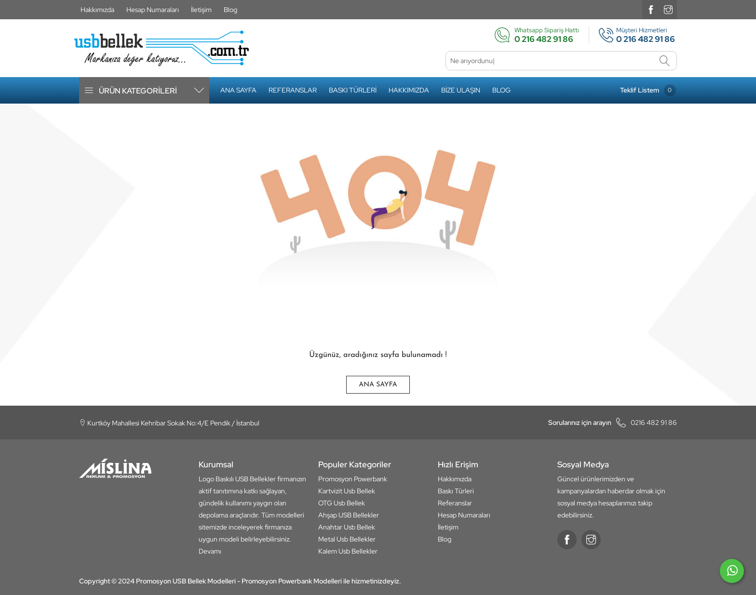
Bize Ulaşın (460, 90)
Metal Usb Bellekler (347, 539)
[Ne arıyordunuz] (561, 60)
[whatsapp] (732, 574)
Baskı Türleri (353, 90)
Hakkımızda (97, 9)
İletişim (201, 9)
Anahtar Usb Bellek (346, 527)
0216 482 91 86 (612, 422)
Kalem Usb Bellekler (348, 551)
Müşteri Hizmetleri (633, 35)
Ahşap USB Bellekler (348, 515)
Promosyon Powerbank (352, 479)
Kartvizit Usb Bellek (346, 491)
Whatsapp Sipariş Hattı (536, 35)
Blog (230, 9)
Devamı (210, 551)
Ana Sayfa (238, 90)
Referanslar (293, 90)
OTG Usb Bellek (341, 503)
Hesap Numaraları (152, 9)
